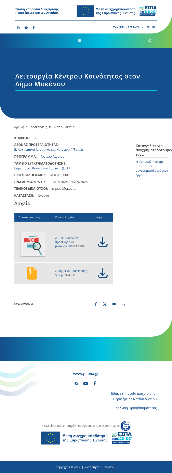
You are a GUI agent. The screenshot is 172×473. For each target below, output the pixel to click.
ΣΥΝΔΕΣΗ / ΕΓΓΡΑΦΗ (128, 27)
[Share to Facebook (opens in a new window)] (95, 304)
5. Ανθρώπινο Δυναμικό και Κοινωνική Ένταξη (49, 149)
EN (148, 27)
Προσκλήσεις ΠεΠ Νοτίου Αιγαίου (52, 127)
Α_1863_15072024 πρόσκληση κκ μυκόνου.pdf (67, 242)
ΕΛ (154, 27)
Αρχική (19, 127)
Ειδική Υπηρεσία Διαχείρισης (133, 393)
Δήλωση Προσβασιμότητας (136, 408)
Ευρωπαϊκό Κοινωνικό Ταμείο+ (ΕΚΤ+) (42, 168)
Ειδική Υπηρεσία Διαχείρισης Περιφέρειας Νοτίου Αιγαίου (37, 11)
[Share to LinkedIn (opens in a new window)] (123, 304)
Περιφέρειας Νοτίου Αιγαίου (135, 399)
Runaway (108, 467)
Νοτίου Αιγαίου (53, 156)
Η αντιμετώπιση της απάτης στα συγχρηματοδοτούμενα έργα (152, 168)
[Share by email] (114, 304)
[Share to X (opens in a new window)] (104, 304)
